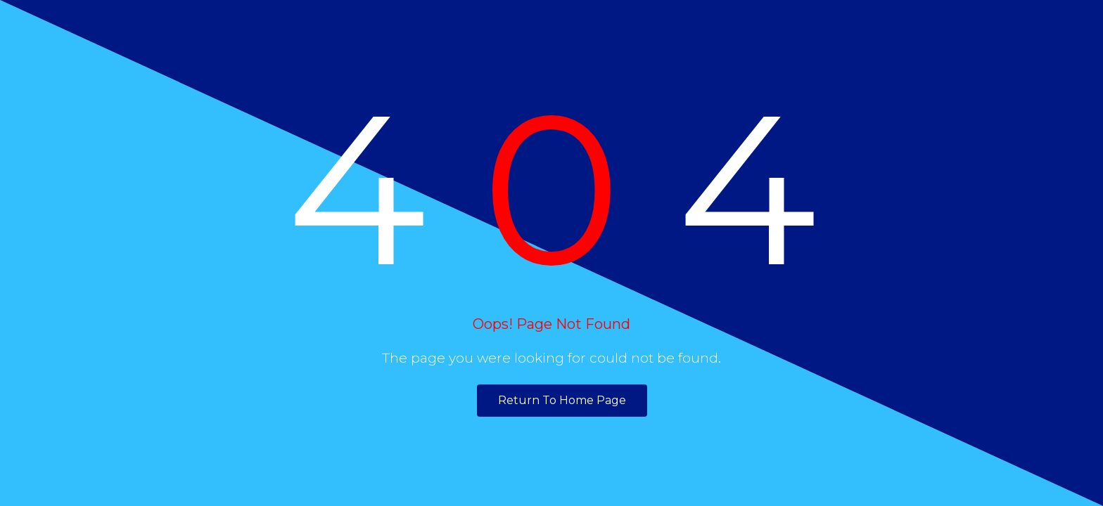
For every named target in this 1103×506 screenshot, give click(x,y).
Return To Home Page (562, 400)
